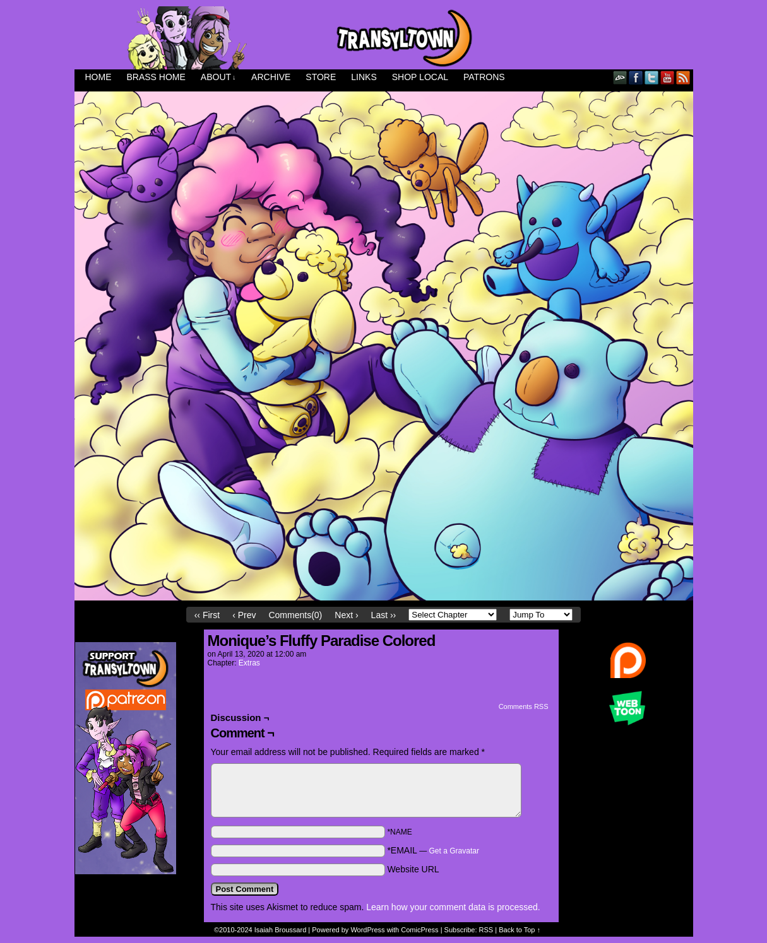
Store (321, 77)
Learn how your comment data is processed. (453, 907)
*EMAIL (433, 850)
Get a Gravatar (454, 850)
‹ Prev (244, 615)
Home (98, 77)
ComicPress (419, 930)
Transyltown (383, 37)
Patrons (484, 77)
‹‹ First (207, 615)
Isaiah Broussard (280, 930)
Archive (270, 77)
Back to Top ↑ (519, 930)
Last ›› (383, 615)
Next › (346, 615)
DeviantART (620, 77)
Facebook (636, 77)
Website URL (413, 869)
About (218, 77)
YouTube (667, 77)
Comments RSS (524, 706)
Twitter (652, 77)
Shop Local (420, 77)
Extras (249, 663)
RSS (683, 77)
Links (363, 77)
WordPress (367, 930)
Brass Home (156, 77)
